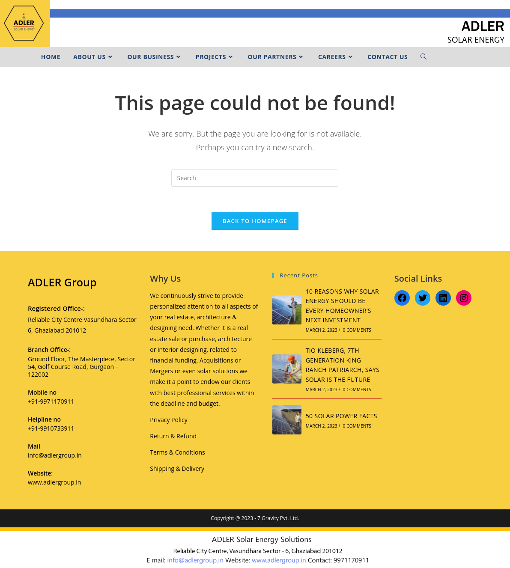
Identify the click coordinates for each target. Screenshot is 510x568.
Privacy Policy (168, 420)
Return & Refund (173, 436)
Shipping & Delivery (177, 468)
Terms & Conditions (177, 452)
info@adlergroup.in (55, 455)
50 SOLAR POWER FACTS (341, 416)
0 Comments (357, 330)
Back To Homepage (255, 221)
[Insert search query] (254, 178)
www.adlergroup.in (54, 482)
